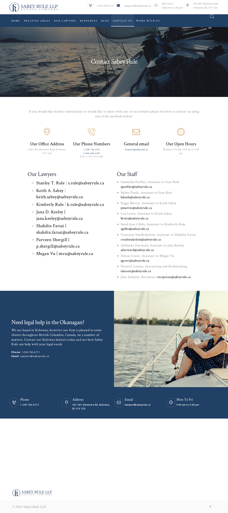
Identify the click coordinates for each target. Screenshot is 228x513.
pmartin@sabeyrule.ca (136, 208)
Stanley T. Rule (50, 183)
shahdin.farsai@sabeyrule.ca (62, 232)
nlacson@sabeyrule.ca (136, 271)
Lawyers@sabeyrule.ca (136, 149)
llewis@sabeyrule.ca (135, 218)
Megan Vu (46, 253)
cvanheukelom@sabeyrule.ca (141, 239)
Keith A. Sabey (50, 190)
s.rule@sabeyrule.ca (85, 183)
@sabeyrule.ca (67, 246)
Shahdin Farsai (50, 226)
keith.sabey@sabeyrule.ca (59, 197)
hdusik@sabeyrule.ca (135, 197)
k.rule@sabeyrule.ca (85, 204)
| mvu (61, 253)
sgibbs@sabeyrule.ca (135, 229)
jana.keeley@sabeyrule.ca (59, 218)
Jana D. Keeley (50, 212)
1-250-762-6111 (92, 149)
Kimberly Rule (50, 204)
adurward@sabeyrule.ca (137, 250)
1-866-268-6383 (91, 153)
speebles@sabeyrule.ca (136, 187)
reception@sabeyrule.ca (174, 277)
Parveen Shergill (52, 240)
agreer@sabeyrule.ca (135, 260)
